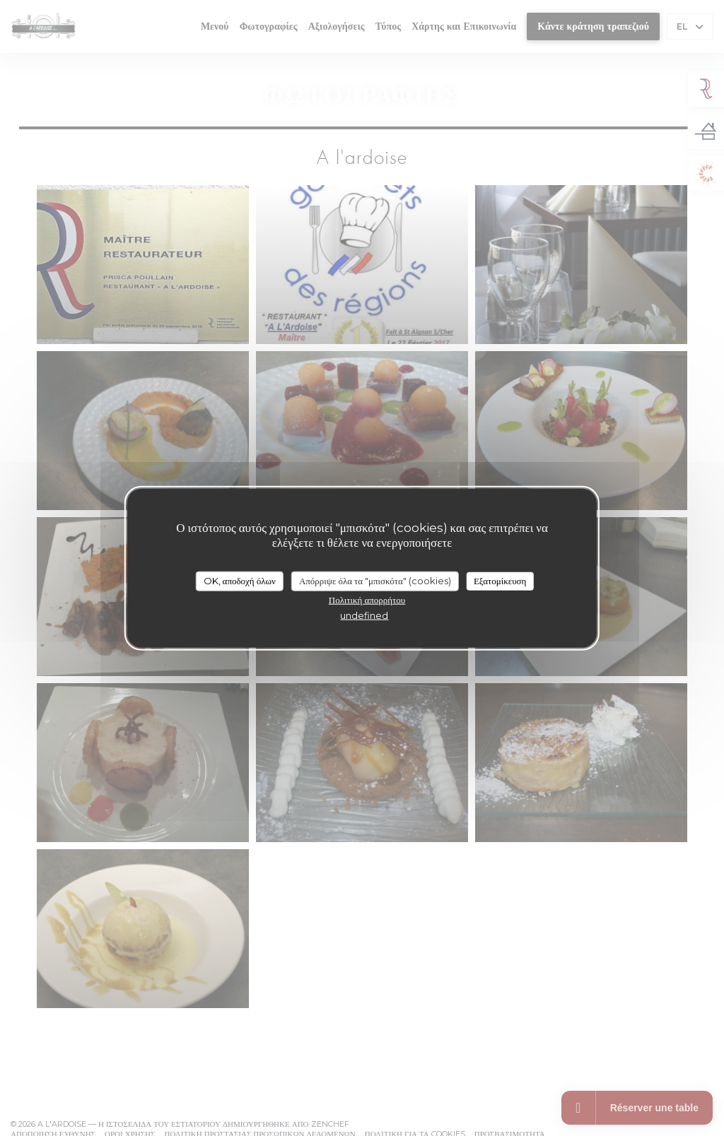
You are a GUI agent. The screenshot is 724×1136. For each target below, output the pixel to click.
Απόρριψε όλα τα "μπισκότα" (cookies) (375, 580)
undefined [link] (364, 614)
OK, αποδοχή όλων (240, 580)
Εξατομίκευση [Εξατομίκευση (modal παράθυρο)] (500, 580)
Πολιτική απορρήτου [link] (367, 599)
